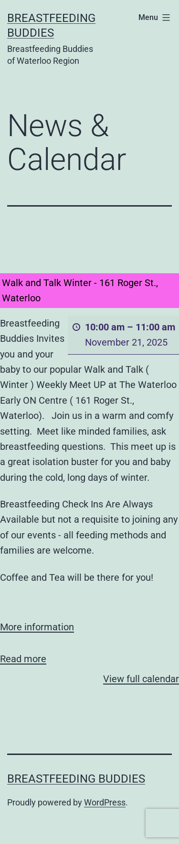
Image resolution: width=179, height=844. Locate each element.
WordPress (105, 802)
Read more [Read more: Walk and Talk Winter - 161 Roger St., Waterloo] (23, 659)
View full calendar (141, 679)
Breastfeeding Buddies (76, 778)
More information (37, 627)
